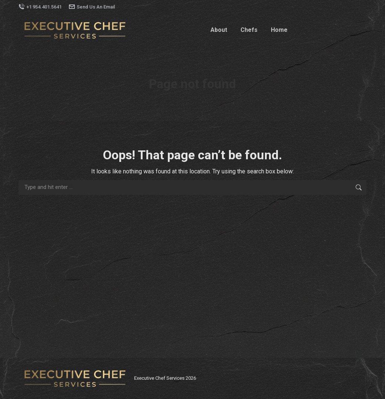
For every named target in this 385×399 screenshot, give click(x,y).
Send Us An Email (92, 6)
